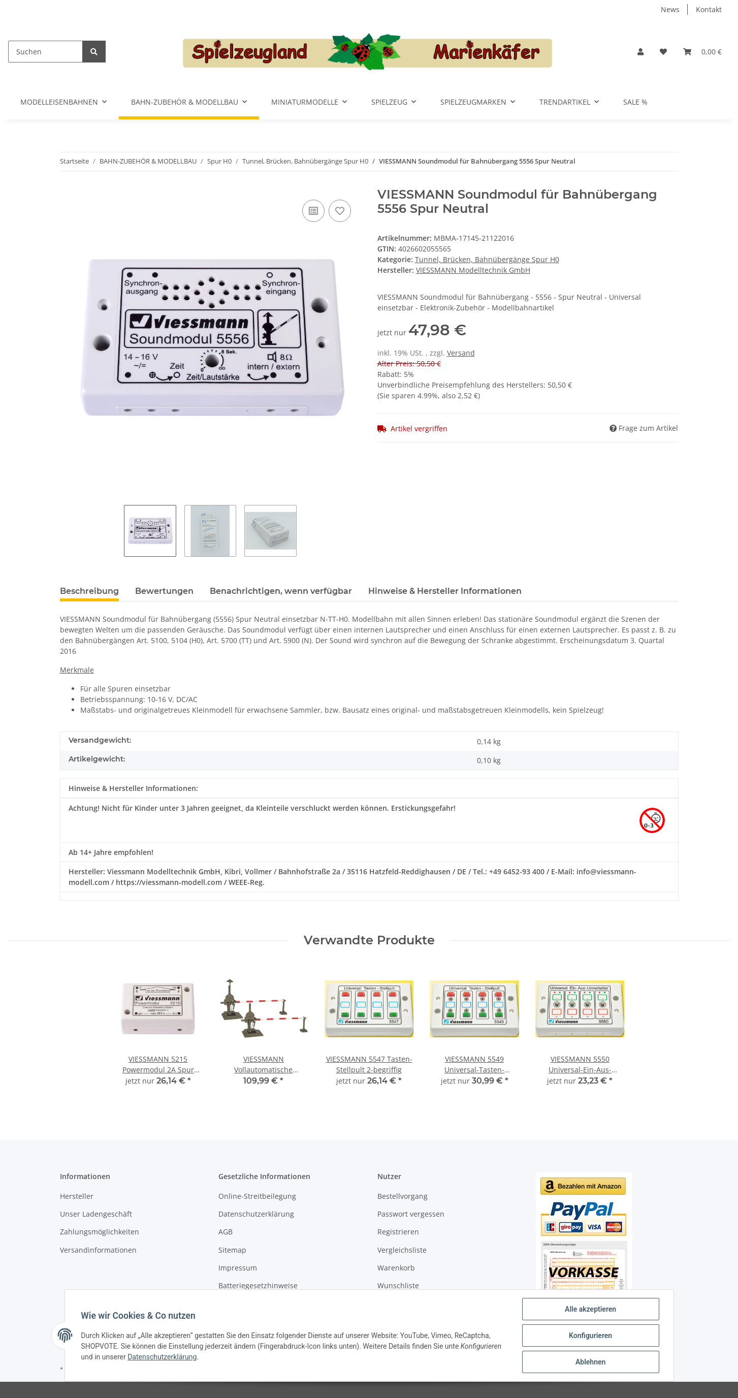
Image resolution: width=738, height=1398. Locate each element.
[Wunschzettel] (663, 51)
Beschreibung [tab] (89, 591)
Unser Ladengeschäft (96, 1214)
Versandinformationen (98, 1250)
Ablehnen (590, 1362)
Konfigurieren (590, 1335)
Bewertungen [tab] (164, 591)
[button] (640, 51)
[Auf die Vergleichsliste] (313, 211)
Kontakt (709, 9)
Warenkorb (396, 1268)
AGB (225, 1231)
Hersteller (76, 1196)
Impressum (237, 1268)
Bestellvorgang (402, 1196)
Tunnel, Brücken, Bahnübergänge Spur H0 (487, 259)
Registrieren (398, 1231)
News (670, 9)
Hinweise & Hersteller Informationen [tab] (445, 591)
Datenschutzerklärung (256, 1214)
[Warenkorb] (702, 51)
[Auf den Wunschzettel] (340, 211)
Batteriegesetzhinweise (258, 1285)
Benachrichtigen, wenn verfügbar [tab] (281, 591)
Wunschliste (398, 1285)
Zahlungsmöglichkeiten (99, 1231)
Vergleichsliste (402, 1250)
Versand (461, 353)
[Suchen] (45, 51)
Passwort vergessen (410, 1214)
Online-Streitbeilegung (257, 1196)
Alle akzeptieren (590, 1309)
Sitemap (232, 1250)
